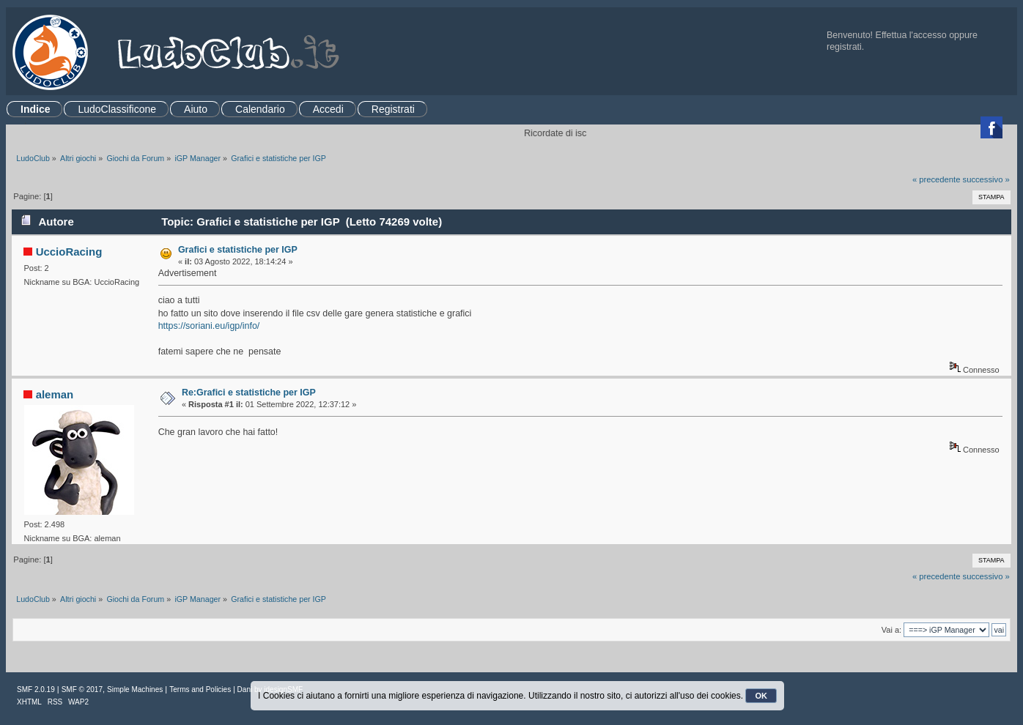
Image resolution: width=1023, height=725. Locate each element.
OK (761, 695)
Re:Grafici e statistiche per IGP (249, 392)
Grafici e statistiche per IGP (238, 250)
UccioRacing (69, 251)
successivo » (986, 179)
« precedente (936, 179)
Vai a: (891, 629)
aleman (55, 394)
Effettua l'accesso (911, 35)
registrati (844, 47)
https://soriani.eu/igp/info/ (209, 326)
